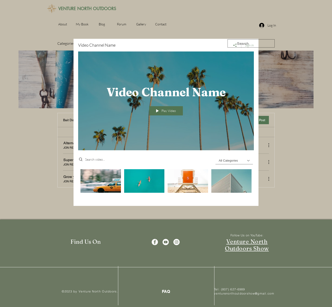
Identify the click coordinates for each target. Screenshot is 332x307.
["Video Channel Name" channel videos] (166, 184)
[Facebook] (155, 242)
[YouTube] (166, 242)
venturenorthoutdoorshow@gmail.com (244, 293)
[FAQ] (166, 291)
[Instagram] (176, 242)
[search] (251, 43)
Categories (66, 43)
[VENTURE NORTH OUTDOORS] (87, 8)
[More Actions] (266, 145)
